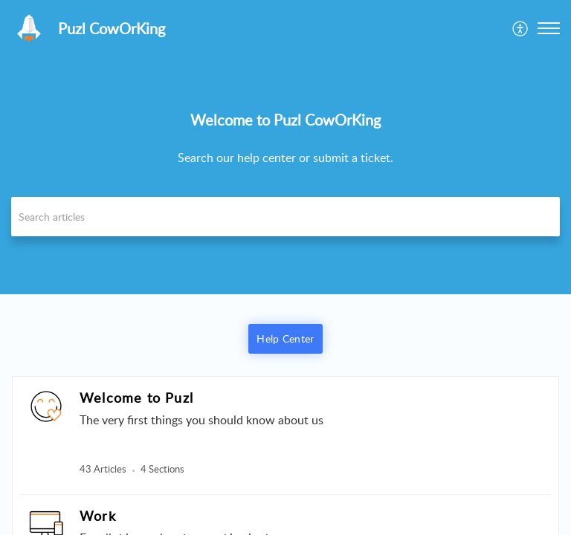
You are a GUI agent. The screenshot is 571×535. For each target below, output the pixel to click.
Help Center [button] (285, 338)
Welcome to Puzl (136, 397)
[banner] (285, 147)
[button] (521, 28)
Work (98, 516)
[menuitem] (521, 28)
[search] (285, 216)
